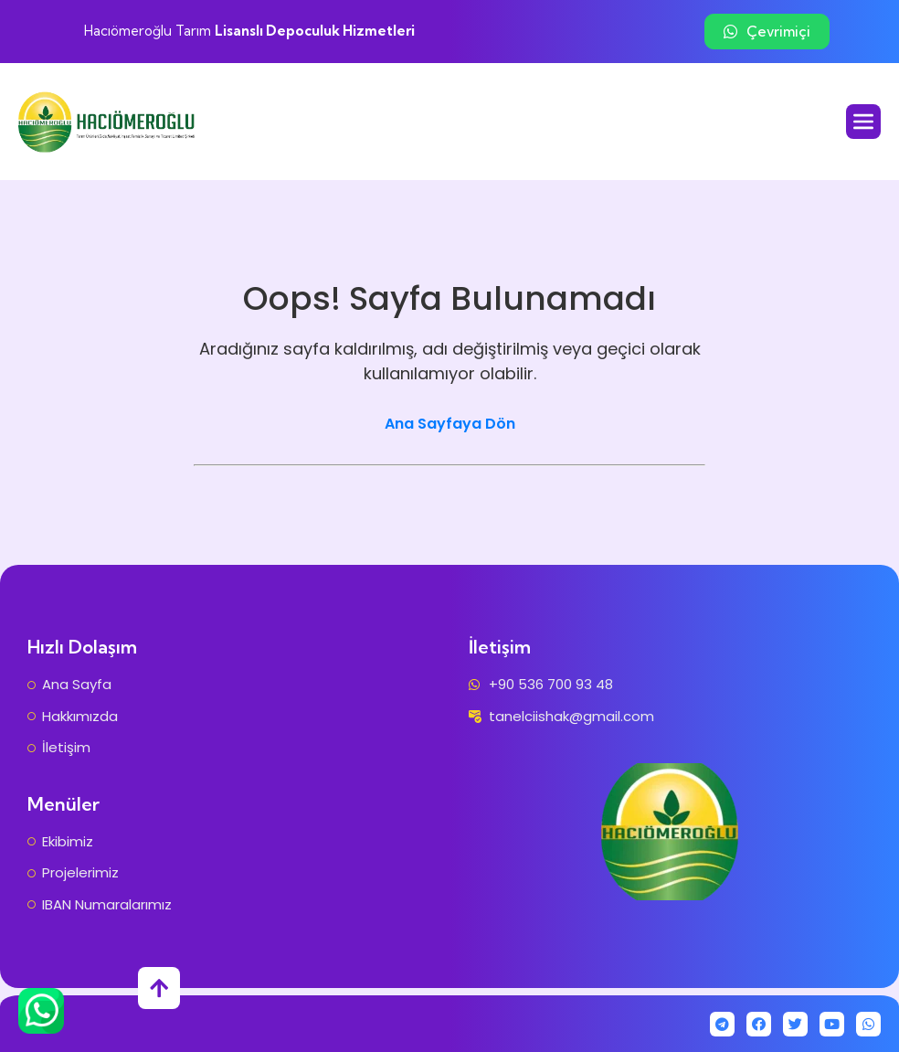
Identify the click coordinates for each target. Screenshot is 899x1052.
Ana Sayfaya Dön (450, 423)
